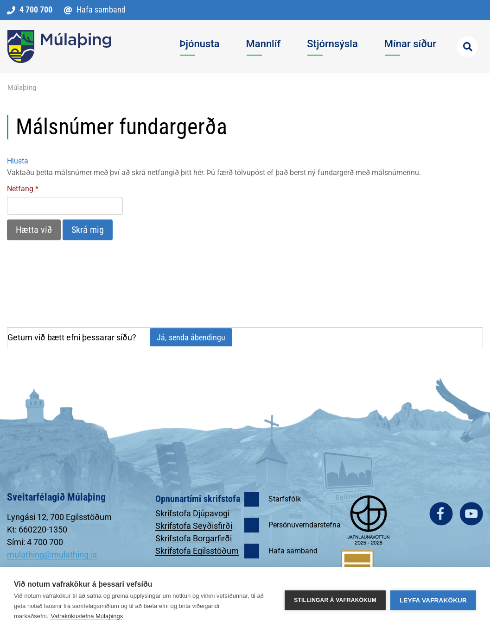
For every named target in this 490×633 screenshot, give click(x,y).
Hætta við (34, 229)
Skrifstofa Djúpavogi (192, 513)
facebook (441, 514)
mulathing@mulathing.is (52, 554)
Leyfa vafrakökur (433, 600)
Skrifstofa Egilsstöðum (197, 551)
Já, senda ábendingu (191, 337)
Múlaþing (21, 87)
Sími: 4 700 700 (35, 542)
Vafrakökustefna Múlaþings (87, 616)
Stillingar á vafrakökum (335, 600)
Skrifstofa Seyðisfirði (193, 526)
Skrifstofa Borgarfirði (193, 538)
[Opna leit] (467, 46)
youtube (471, 514)
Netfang (20, 188)
